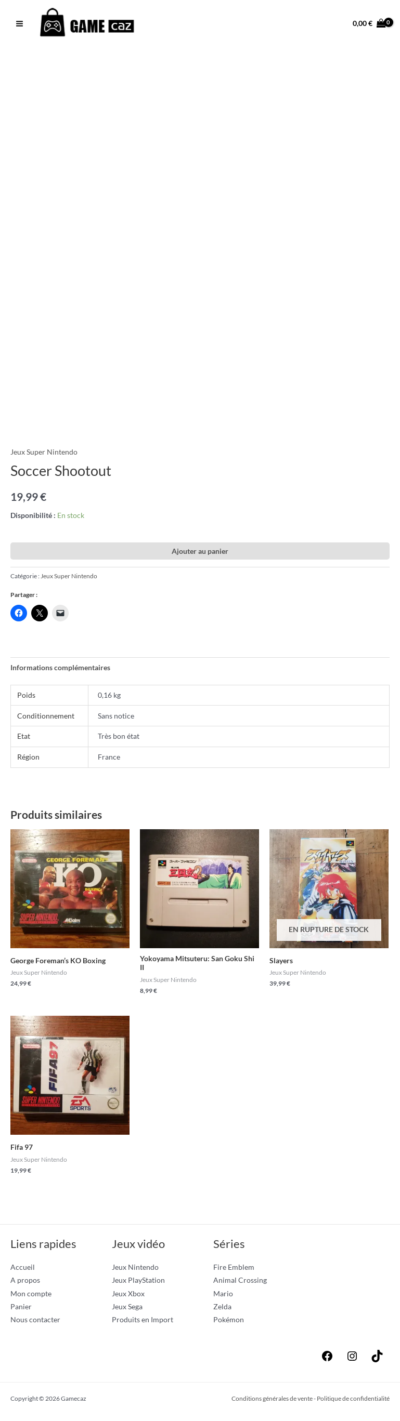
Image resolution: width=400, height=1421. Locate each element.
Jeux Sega (127, 1307)
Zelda (222, 1307)
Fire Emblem (233, 1268)
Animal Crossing (240, 1281)
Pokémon (228, 1321)
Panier (21, 1307)
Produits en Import (142, 1321)
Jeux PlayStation (138, 1281)
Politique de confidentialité (353, 1399)
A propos (25, 1281)
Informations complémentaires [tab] (60, 668)
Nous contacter (35, 1321)
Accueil (22, 1268)
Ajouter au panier (200, 552)
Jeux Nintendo (135, 1268)
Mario (223, 1294)
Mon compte (30, 1294)
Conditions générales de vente (272, 1399)
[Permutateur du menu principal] (19, 24)
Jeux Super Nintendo (44, 452)
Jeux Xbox (128, 1294)
